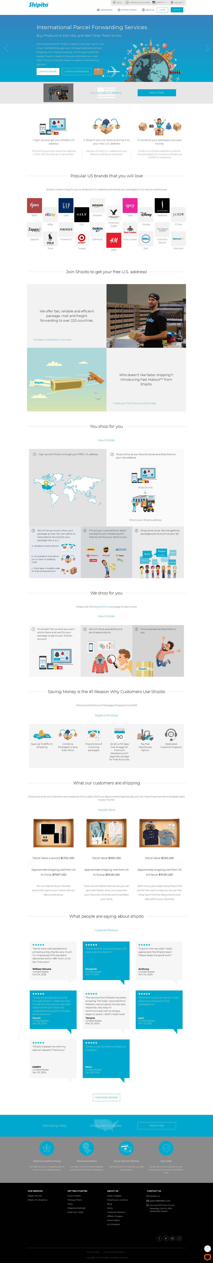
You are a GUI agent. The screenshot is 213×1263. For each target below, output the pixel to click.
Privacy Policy (93, 1252)
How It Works (74, 1196)
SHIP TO (162, 2)
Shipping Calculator (138, 2)
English (177, 2)
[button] (6, 63)
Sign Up (177, 10)
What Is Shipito (114, 1196)
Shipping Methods (76, 1208)
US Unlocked (113, 1224)
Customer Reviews (116, 1212)
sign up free (157, 93)
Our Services (104, 9)
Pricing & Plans (75, 1200)
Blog (117, 2)
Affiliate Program (115, 1216)
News (110, 1208)
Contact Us (154, 1191)
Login (162, 10)
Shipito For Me (48, 71)
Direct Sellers (113, 1220)
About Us (148, 9)
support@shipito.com (159, 1200)
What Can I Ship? (76, 1212)
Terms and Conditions (114, 1252)
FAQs (70, 1204)
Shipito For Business (77, 71)
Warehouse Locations (117, 1200)
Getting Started (127, 9)
